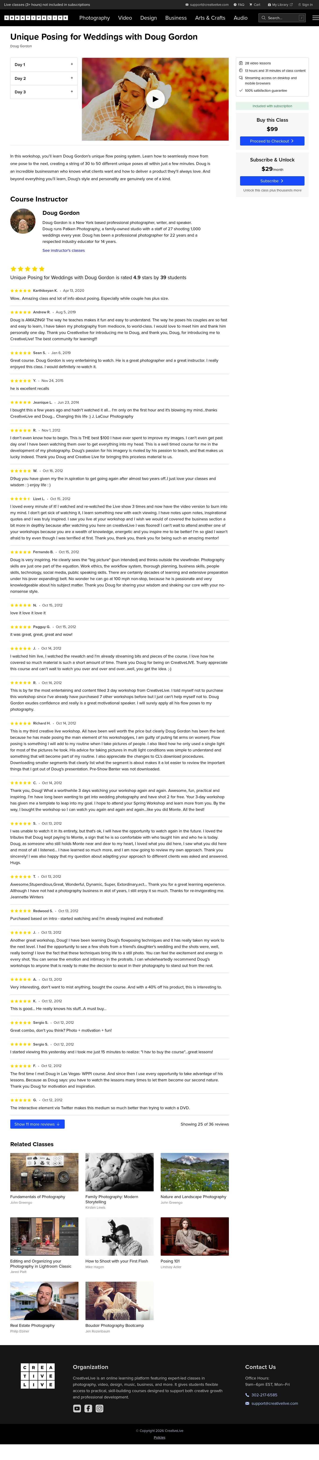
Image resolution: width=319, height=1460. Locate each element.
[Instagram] (99, 1408)
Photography (94, 18)
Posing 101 (170, 1261)
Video (125, 18)
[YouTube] (77, 1408)
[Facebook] (88, 1408)
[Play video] (155, 99)
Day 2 (20, 78)
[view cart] (256, 4)
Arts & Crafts (210, 18)
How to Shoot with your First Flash (116, 1261)
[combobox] (282, 18)
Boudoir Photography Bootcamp (114, 1325)
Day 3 (20, 92)
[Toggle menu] (315, 18)
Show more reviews (37, 1124)
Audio (241, 18)
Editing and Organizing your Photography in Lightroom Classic (40, 1263)
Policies (159, 1437)
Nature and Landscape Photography (193, 1197)
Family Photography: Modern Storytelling (111, 1199)
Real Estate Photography (32, 1325)
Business (176, 18)
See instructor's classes (64, 250)
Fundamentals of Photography (37, 1197)
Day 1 (20, 64)
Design (148, 18)
